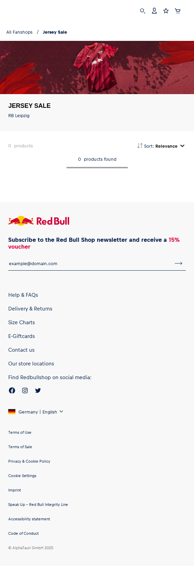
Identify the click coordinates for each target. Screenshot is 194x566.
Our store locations (31, 363)
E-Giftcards (21, 335)
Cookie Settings (22, 475)
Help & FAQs (23, 294)
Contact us (21, 349)
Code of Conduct (23, 533)
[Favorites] (166, 10)
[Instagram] (25, 391)
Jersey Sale (55, 32)
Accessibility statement (29, 518)
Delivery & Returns (30, 308)
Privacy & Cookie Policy (29, 461)
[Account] (154, 10)
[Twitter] (38, 391)
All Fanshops (19, 32)
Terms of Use (19, 432)
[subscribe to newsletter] (178, 263)
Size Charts (21, 322)
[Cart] (177, 10)
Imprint (14, 490)
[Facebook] (12, 391)
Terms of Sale (20, 446)
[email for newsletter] (89, 263)
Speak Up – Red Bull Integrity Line (38, 504)
